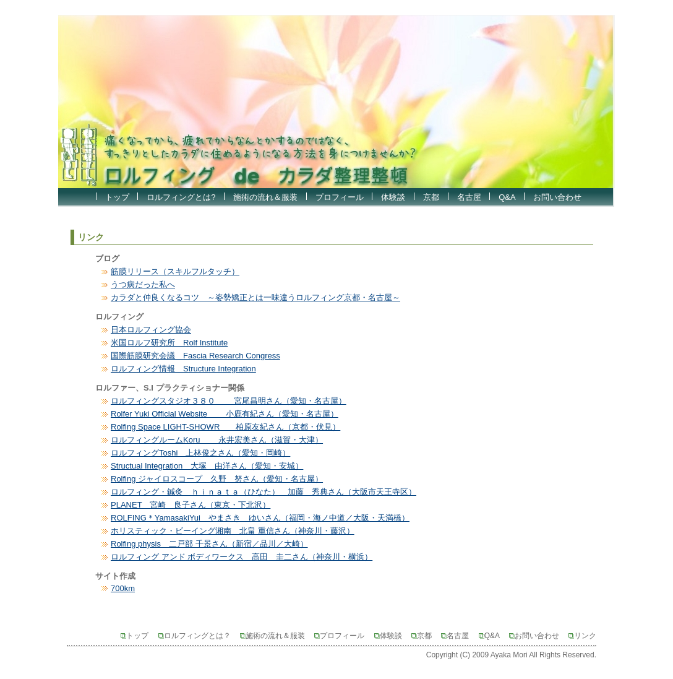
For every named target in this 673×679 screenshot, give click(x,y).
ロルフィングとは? (181, 197)
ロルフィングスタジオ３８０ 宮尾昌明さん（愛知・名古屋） (228, 400)
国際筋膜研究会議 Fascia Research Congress (195, 355)
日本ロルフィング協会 (151, 329)
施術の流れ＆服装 (265, 197)
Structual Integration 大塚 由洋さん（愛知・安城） (207, 465)
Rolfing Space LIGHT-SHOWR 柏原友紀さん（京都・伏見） (225, 426)
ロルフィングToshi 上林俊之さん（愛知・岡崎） (200, 452)
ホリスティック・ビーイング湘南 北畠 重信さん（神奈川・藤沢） (232, 530)
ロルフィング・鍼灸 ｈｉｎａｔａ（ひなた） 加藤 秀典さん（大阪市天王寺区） (263, 491)
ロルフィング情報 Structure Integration (183, 368)
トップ (117, 197)
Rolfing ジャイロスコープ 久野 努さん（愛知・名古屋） (217, 478)
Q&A (507, 197)
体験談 (393, 197)
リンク (582, 635)
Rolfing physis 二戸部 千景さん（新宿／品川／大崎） (209, 543)
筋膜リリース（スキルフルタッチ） (175, 271)
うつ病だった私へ (143, 284)
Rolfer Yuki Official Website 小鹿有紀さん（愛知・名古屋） (224, 413)
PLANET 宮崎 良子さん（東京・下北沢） (190, 504)
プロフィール (339, 197)
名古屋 (469, 197)
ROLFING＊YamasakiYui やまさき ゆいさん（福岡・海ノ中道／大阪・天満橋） (260, 517)
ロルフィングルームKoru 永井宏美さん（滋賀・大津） (217, 439)
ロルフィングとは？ (198, 635)
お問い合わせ (557, 197)
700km (123, 588)
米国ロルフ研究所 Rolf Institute (169, 342)
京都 (431, 197)
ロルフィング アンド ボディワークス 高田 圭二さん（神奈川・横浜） (241, 556)
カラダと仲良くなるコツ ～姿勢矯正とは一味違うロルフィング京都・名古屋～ (255, 297)
